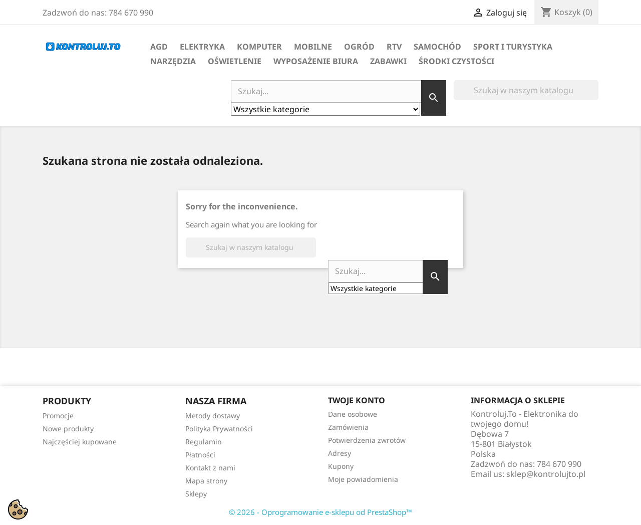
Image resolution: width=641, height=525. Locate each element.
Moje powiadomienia (363, 479)
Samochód (437, 46)
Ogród (359, 46)
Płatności (200, 454)
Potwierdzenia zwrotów (367, 440)
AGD (159, 46)
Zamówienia (348, 427)
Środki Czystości (456, 61)
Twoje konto (356, 400)
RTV (394, 46)
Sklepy (196, 493)
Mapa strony (206, 480)
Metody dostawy (212, 415)
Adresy (339, 453)
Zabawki (388, 61)
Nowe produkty (68, 428)
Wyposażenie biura (315, 61)
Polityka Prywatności (219, 428)
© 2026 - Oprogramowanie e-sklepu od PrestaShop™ (320, 512)
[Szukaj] (526, 90)
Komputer (259, 46)
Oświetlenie (234, 61)
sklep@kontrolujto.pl (545, 473)
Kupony (341, 466)
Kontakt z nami (210, 467)
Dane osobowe (352, 414)
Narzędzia (173, 61)
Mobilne (313, 46)
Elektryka (202, 46)
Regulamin (203, 441)
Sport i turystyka (512, 46)
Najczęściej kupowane (80, 441)
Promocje (58, 415)
